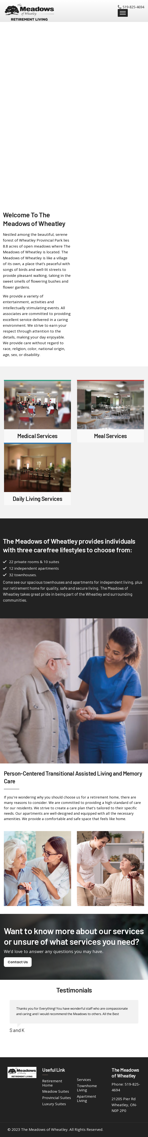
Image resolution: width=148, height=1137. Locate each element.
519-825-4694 (133, 7)
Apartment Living (86, 1098)
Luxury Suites (54, 1103)
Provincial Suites (56, 1097)
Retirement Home (52, 1083)
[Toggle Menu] (123, 13)
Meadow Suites (55, 1091)
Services (84, 1079)
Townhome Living (87, 1087)
